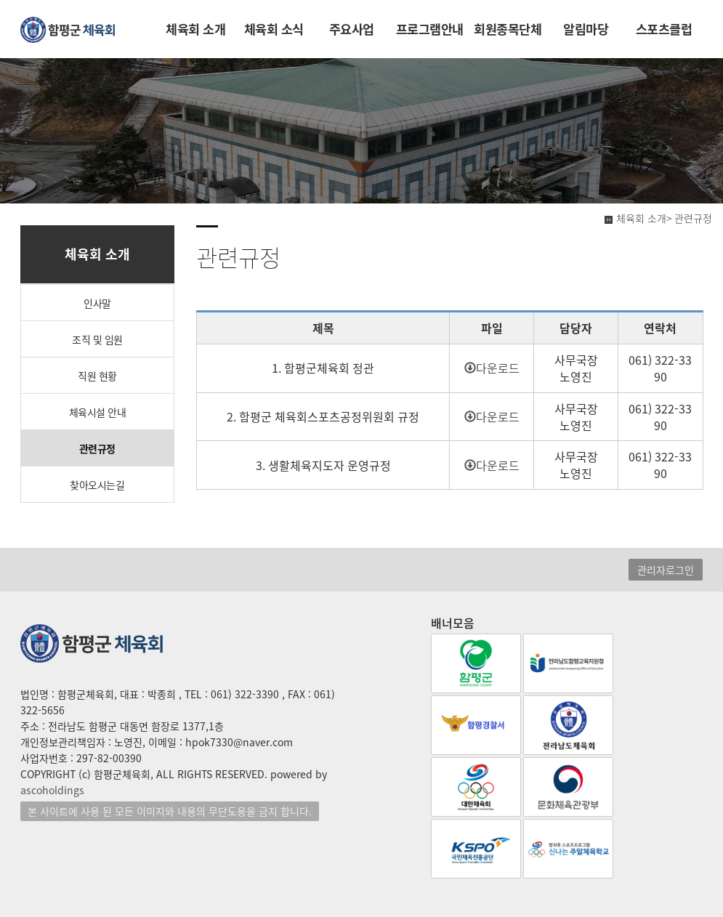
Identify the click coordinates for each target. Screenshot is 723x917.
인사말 (97, 303)
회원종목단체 (507, 29)
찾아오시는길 (97, 484)
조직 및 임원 (97, 339)
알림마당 (585, 29)
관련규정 (97, 448)
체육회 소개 (195, 29)
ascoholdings (52, 790)
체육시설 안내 (97, 412)
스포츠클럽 (664, 29)
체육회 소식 (274, 29)
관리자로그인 (665, 569)
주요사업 (351, 29)
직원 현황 (97, 375)
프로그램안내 (430, 29)
